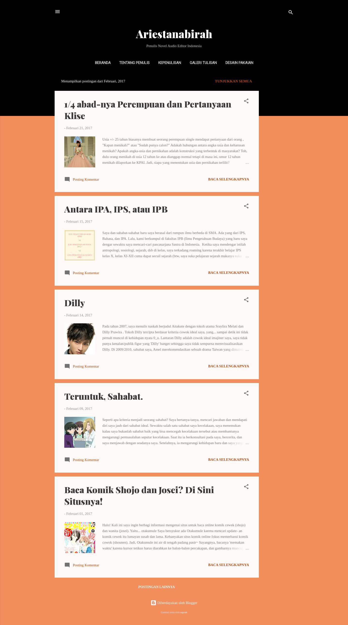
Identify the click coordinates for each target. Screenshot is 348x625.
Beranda (103, 63)
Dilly (74, 302)
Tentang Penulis (134, 63)
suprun (183, 612)
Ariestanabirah (174, 34)
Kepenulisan (169, 63)
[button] (246, 102)
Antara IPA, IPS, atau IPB (116, 209)
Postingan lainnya (156, 587)
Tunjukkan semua (233, 81)
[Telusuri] (291, 13)
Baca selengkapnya (228, 179)
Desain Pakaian (239, 63)
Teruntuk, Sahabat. (103, 396)
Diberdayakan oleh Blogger (174, 603)
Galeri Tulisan (203, 63)
